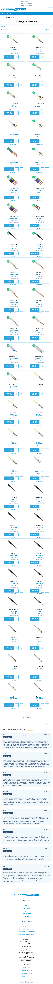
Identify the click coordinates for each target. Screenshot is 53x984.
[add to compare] (21, 57)
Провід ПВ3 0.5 (7, 851)
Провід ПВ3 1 (7, 756)
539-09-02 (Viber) (26, 5)
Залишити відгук (14, 53)
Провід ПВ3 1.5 (7, 737)
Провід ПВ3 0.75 (7, 813)
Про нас (26, 903)
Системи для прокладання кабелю (26, 924)
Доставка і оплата (26, 913)
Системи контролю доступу (26, 929)
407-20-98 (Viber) (26, 3)
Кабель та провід (26, 926)
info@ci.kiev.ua (26, 977)
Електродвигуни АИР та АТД (26, 934)
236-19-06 (24, 1)
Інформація (26, 908)
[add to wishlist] (17, 57)
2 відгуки (14, 644)
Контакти (26, 916)
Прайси (26, 911)
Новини (27, 905)
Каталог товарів (6, 13)
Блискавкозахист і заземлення (26, 931)
